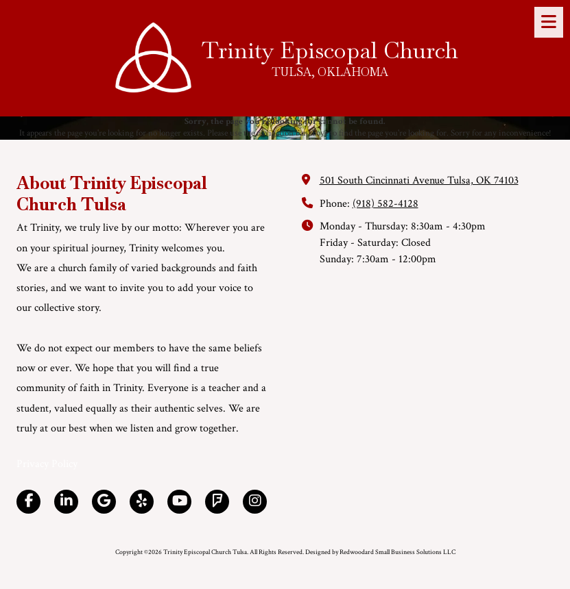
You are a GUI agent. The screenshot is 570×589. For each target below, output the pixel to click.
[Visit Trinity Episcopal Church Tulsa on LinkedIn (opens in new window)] (66, 502)
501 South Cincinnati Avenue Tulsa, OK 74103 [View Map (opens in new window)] (419, 180)
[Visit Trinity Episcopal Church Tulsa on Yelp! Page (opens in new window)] (142, 502)
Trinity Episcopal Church (330, 50)
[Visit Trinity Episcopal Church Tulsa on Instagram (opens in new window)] (255, 502)
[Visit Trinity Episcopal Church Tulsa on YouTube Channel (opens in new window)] (179, 502)
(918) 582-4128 (385, 204)
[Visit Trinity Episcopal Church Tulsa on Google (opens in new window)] (104, 502)
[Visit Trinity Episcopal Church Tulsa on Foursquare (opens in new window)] (217, 502)
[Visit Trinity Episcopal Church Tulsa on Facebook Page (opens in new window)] (28, 502)
